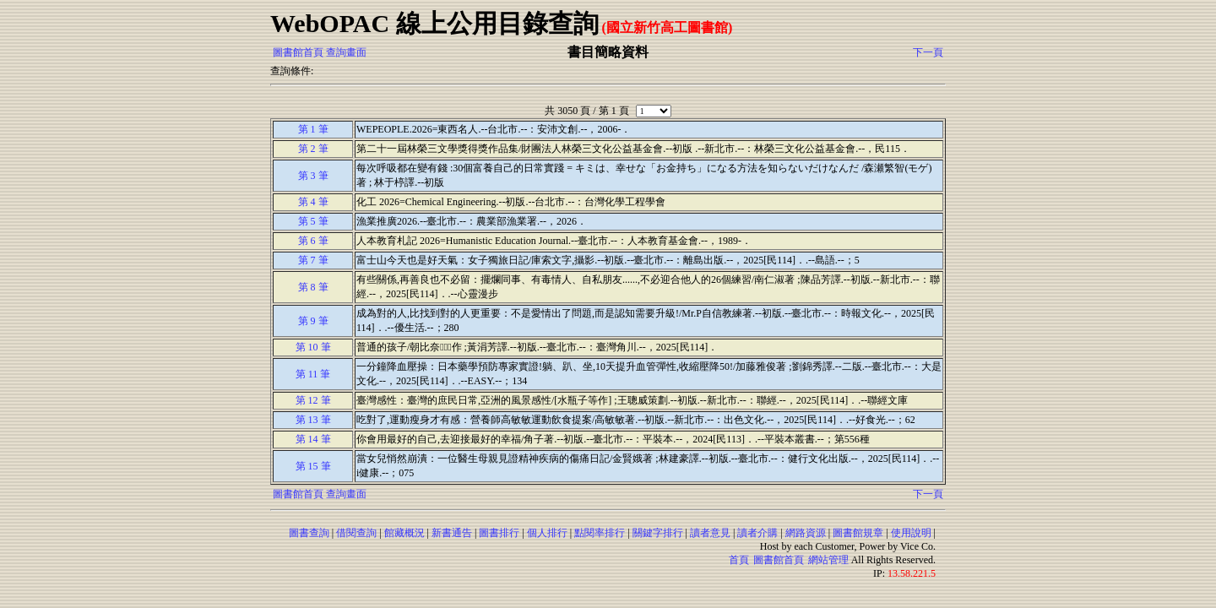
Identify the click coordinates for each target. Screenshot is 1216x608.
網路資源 (805, 533)
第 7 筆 (313, 260)
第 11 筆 (313, 374)
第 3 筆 (313, 176)
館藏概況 (404, 533)
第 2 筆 (313, 149)
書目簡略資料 (608, 52)
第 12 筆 (313, 400)
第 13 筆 (313, 420)
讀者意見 (710, 533)
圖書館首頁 (298, 52)
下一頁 (928, 52)
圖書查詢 (309, 533)
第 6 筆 (313, 241)
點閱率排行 (599, 533)
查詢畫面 (346, 52)
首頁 (739, 560)
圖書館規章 (858, 533)
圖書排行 (499, 533)
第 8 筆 (313, 287)
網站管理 (828, 560)
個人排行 (547, 533)
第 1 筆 (313, 129)
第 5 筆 (313, 221)
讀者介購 (757, 533)
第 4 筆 (313, 202)
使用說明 (911, 533)
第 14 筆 (313, 439)
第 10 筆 (313, 347)
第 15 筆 (313, 466)
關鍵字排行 (657, 533)
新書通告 (452, 533)
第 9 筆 (313, 321)
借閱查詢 (356, 533)
